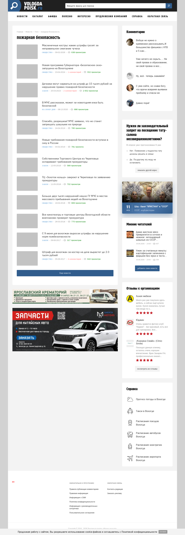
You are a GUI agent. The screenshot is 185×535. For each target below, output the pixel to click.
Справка (132, 389)
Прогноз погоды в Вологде (150, 399)
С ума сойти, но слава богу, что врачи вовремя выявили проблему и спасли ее (151, 89)
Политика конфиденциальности (82, 502)
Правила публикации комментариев (83, 489)
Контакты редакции (115, 489)
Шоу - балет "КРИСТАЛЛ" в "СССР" (151, 206)
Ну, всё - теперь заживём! (150, 76)
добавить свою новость (147, 268)
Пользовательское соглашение (81, 513)
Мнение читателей (139, 224)
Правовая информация (78, 493)
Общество (47, 52)
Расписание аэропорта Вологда (148, 458)
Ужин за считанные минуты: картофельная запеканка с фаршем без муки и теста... (151, 253)
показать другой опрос (147, 170)
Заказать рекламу (114, 493)
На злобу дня (49, 109)
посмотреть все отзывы (147, 369)
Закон (45, 91)
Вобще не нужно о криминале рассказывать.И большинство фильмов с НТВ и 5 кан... (152, 45)
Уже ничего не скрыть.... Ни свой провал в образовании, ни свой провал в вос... (151, 62)
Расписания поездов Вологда (147, 423)
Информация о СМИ (77, 498)
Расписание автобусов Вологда (148, 435)
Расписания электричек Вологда (149, 446)
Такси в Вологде (145, 411)
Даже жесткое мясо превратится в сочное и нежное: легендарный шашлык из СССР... (149, 236)
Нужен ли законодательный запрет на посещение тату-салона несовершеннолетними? (147, 132)
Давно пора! (142, 103)
